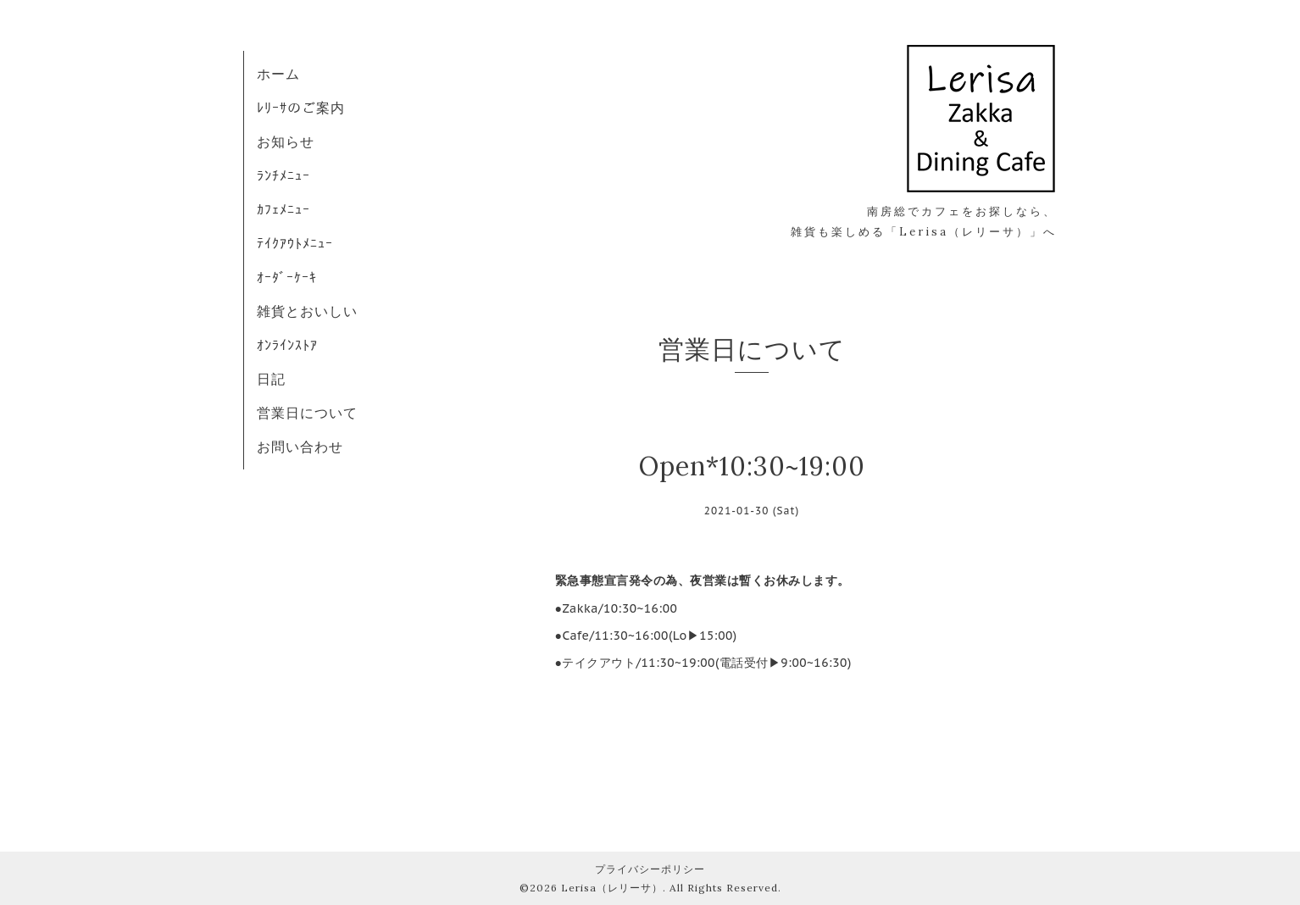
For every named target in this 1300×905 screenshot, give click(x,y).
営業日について (307, 412)
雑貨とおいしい (307, 311)
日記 (271, 378)
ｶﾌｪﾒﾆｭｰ (283, 209)
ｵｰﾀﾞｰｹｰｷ (287, 277)
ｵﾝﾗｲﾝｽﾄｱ (287, 344)
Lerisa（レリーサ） (612, 887)
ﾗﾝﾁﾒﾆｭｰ (283, 175)
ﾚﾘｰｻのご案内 (301, 107)
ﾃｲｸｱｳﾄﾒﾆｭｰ (295, 243)
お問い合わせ (300, 446)
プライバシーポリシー (650, 869)
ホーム (278, 73)
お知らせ (285, 141)
